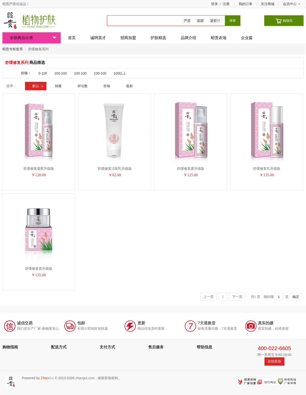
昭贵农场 (218, 38)
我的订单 (245, 4)
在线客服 (274, 361)
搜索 (233, 20)
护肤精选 (158, 38)
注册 (226, 4)
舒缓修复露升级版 (190, 168)
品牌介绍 (188, 38)
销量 (58, 86)
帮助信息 (204, 347)
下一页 (237, 297)
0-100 (42, 73)
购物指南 (10, 347)
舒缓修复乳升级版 (266, 168)
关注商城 (267, 4)
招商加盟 (128, 38)
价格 (106, 86)
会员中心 (291, 4)
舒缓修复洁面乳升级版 (115, 168)
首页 (72, 38)
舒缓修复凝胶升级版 (38, 168)
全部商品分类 (33, 38)
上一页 (209, 297)
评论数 (82, 86)
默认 (38, 86)
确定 (295, 297)
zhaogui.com (84, 378)
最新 (129, 86)
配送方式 (59, 347)
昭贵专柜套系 (12, 49)
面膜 (200, 21)
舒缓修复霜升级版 (38, 268)
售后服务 (156, 347)
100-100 (60, 73)
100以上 (120, 73)
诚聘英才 (98, 38)
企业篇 (247, 38)
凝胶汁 (215, 21)
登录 (214, 4)
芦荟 (187, 21)
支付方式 (107, 347)
